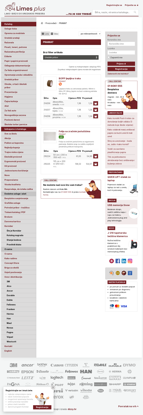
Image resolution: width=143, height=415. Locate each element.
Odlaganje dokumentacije (17, 65)
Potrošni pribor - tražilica (16, 207)
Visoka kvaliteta (12, 184)
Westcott (11, 341)
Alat (6, 106)
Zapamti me (115, 57)
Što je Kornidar (14, 230)
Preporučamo (11, 180)
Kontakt (8, 346)
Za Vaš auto (10, 110)
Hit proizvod (10, 166)
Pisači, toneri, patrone (15, 47)
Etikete (8, 56)
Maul (9, 323)
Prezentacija (10, 92)
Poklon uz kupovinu (14, 143)
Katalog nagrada (15, 235)
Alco (9, 286)
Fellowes (11, 304)
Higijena (8, 96)
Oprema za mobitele (14, 33)
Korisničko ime (114, 40)
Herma (10, 314)
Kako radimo (10, 258)
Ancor (10, 291)
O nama (8, 254)
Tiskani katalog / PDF (14, 212)
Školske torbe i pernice (15, 124)
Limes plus (31, 9)
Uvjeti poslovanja (13, 272)
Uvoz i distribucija (13, 277)
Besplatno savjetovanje (16, 198)
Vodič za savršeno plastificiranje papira (117, 150)
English (8, 351)
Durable (11, 295)
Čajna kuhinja (11, 101)
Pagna (10, 332)
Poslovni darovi (12, 120)
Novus (10, 328)
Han (9, 318)
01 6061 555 (66, 192)
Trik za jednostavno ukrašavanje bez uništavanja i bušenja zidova (121, 160)
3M (8, 281)
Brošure (8, 217)
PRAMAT (62, 81)
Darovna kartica (12, 221)
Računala (9, 42)
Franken (11, 309)
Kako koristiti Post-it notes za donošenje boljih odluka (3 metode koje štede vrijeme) (121, 121)
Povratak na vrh (127, 406)
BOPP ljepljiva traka (70, 78)
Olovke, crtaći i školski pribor (15, 86)
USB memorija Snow (119, 205)
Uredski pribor (11, 79)
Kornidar (8, 226)
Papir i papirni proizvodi (16, 61)
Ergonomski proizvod (15, 161)
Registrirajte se (114, 5)
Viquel (10, 337)
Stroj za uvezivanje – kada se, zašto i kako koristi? (120, 142)
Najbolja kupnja (12, 147)
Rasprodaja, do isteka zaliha (18, 189)
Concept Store (11, 263)
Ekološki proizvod (13, 157)
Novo (7, 175)
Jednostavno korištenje (16, 170)
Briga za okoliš (11, 267)
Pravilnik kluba (14, 244)
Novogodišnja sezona (15, 115)
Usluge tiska (10, 28)
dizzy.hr (72, 409)
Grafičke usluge (12, 203)
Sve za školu (10, 133)
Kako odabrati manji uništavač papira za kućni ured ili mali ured (121, 132)
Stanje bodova (14, 240)
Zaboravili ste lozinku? (118, 74)
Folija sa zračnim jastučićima (74, 131)
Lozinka (111, 48)
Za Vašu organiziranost (16, 70)
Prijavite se (132, 5)
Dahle (10, 300)
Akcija (7, 138)
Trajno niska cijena (13, 152)
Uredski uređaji (12, 38)
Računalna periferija (14, 52)
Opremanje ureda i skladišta (18, 75)
